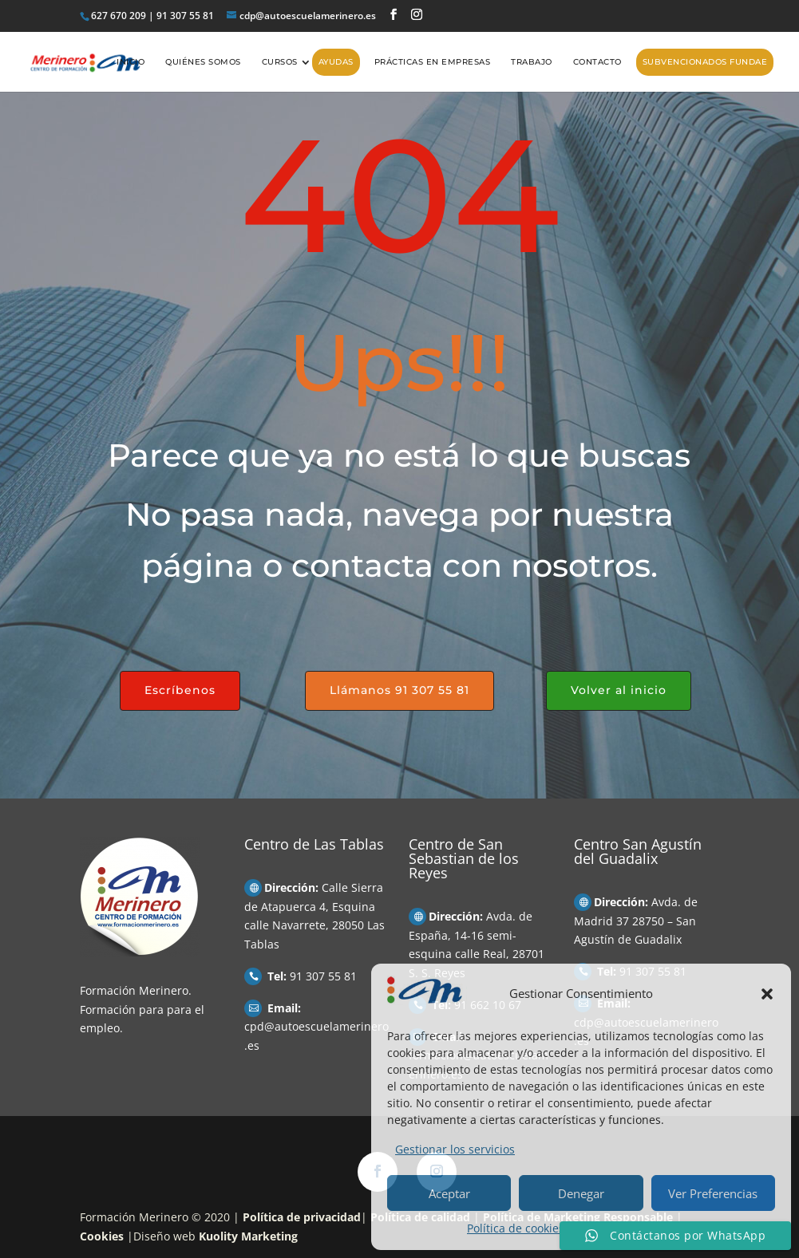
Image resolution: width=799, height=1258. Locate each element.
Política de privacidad (302, 1216)
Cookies (102, 1236)
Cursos (280, 62)
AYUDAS (336, 62)
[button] (767, 994)
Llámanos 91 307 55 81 (399, 690)
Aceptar (449, 1193)
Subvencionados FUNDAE (705, 62)
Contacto (597, 62)
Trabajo (531, 62)
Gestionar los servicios (455, 1149)
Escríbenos (180, 690)
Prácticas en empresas (432, 62)
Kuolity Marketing (248, 1236)
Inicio (130, 62)
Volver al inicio (618, 690)
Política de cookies (515, 1228)
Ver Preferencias (712, 1193)
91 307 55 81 (323, 976)
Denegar (581, 1193)
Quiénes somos (203, 62)
